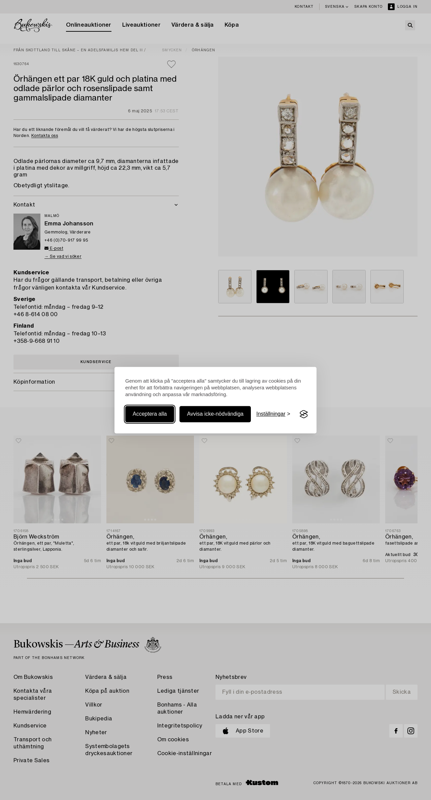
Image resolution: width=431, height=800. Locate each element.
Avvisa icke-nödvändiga (215, 414)
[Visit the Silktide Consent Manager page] (304, 414)
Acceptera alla (150, 414)
